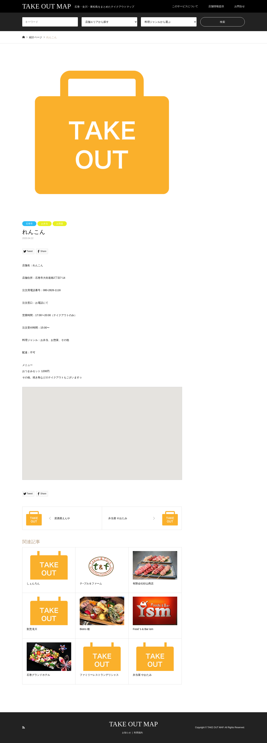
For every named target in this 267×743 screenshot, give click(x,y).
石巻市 (29, 223)
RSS (23, 727)
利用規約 (138, 732)
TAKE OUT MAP (133, 724)
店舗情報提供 (216, 6)
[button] (102, 430)
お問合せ (239, 6)
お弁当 (44, 223)
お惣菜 (59, 223)
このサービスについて (185, 6)
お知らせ (126, 732)
